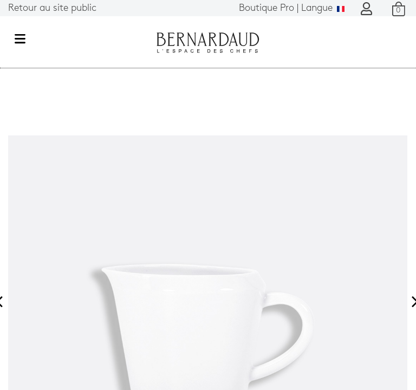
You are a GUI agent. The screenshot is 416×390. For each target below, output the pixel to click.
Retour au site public (52, 8)
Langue (291, 8)
